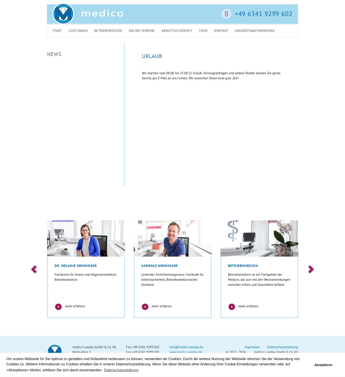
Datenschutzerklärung (282, 347)
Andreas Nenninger (159, 265)
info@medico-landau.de (186, 347)
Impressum (252, 347)
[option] (86, 269)
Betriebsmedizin (108, 31)
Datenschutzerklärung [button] (121, 370)
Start (57, 31)
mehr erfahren (70, 306)
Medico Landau (88, 14)
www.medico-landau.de (185, 352)
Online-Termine (142, 31)
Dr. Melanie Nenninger (76, 265)
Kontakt (221, 31)
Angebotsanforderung (255, 31)
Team (203, 31)
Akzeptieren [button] (323, 365)
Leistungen (78, 31)
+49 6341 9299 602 (263, 13)
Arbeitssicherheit (177, 31)
